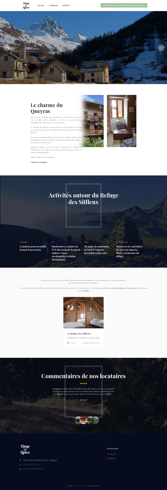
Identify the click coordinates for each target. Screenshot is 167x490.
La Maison (53, 5)
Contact (66, 5)
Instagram (111, 458)
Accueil (41, 5)
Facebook (111, 454)
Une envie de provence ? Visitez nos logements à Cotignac (124, 5)
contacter (85, 291)
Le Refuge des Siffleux (79, 333)
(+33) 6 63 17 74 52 (30, 464)
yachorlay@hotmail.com (32, 469)
